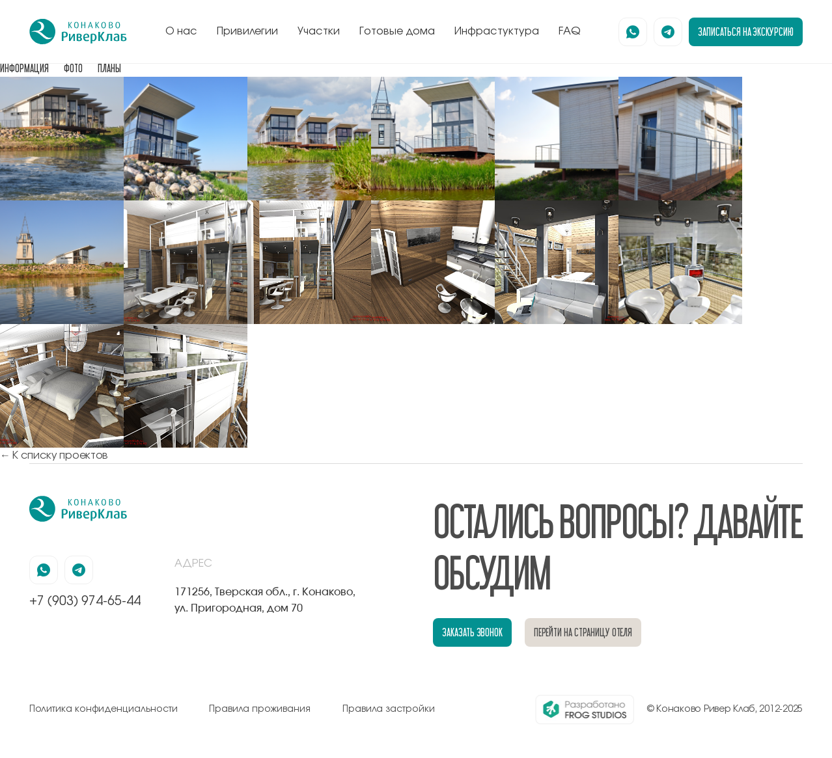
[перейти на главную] (78, 32)
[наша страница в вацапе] (632, 32)
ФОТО (73, 68)
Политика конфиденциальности (103, 709)
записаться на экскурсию (746, 31)
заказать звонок (472, 632)
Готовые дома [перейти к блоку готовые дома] (397, 31)
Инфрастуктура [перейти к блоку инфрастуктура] (496, 31)
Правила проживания (260, 709)
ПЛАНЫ (109, 68)
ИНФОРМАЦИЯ (24, 68)
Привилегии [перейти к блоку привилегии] (247, 31)
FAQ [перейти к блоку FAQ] (570, 31)
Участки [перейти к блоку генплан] (319, 31)
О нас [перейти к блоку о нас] (181, 31)
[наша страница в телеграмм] (668, 32)
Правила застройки (388, 709)
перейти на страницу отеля (583, 632)
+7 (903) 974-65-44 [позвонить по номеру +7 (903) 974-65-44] (85, 601)
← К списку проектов (54, 455)
